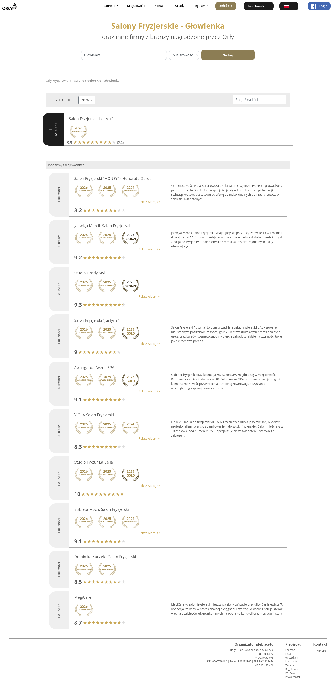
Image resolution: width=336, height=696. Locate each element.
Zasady (179, 6)
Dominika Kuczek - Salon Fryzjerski (105, 556)
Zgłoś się (225, 6)
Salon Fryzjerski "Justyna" (96, 320)
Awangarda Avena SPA (94, 367)
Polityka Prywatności (292, 675)
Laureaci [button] (110, 6)
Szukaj (228, 55)
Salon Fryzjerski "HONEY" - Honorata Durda (113, 178)
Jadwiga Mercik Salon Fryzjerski (102, 225)
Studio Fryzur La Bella (93, 462)
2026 (85, 100)
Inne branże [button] (256, 6)
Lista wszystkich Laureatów (291, 657)
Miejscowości (136, 6)
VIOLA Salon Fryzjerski (94, 414)
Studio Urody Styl (89, 272)
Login (319, 6)
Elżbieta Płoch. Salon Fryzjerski (101, 509)
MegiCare (82, 597)
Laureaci (290, 650)
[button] (288, 6)
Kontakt (160, 6)
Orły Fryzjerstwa (57, 80)
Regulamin (201, 6)
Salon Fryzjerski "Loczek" (91, 118)
